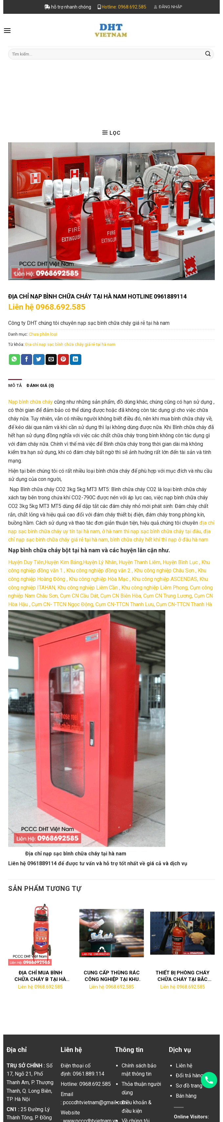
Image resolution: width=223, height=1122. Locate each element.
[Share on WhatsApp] (14, 359)
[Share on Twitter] (38, 359)
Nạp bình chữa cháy (30, 402)
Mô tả (15, 385)
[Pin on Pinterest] (63, 359)
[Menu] (7, 30)
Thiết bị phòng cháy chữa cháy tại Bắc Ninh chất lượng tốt (182, 976)
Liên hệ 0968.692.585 (47, 307)
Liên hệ (184, 1065)
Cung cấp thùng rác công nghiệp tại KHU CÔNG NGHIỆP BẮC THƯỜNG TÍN (112, 976)
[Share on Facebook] (26, 359)
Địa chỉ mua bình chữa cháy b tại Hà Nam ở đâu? (40, 976)
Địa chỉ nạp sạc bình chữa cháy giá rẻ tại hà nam (70, 344)
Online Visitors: (192, 1117)
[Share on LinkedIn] (75, 359)
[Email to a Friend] (51, 359)
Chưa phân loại (130, 74)
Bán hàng (186, 1096)
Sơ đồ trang (189, 1086)
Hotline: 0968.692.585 (124, 7)
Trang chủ (86, 74)
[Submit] (207, 54)
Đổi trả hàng (189, 1075)
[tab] (15, 385)
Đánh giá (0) (40, 385)
